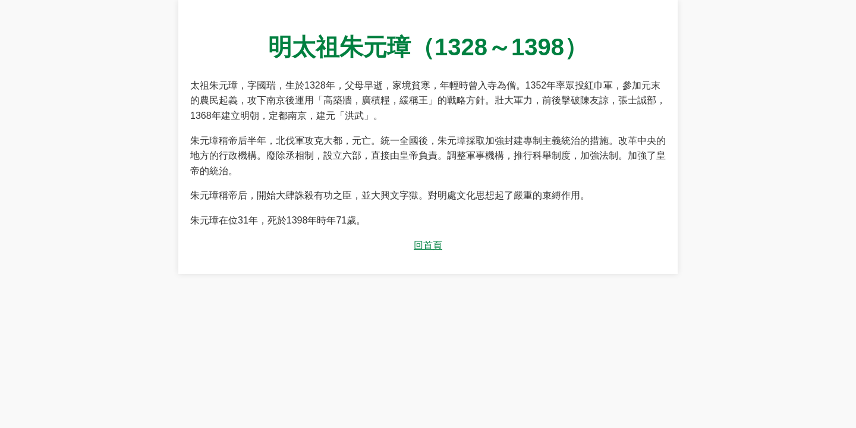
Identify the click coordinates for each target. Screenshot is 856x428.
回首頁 (428, 245)
